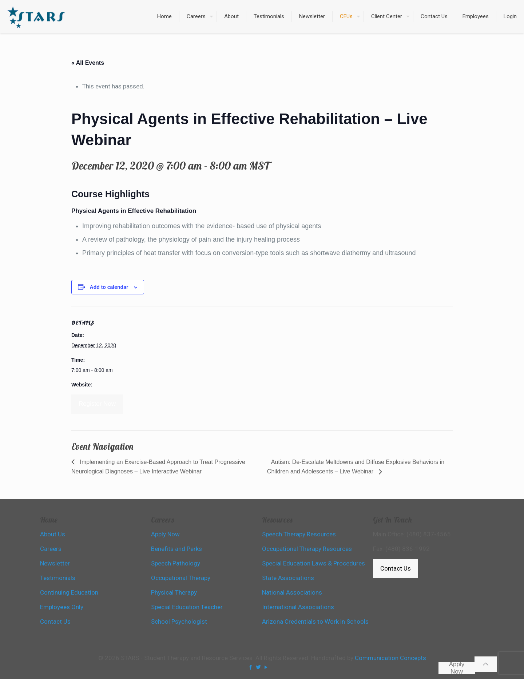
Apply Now (457, 668)
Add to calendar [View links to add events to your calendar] (109, 287)
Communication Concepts (390, 658)
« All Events (87, 63)
